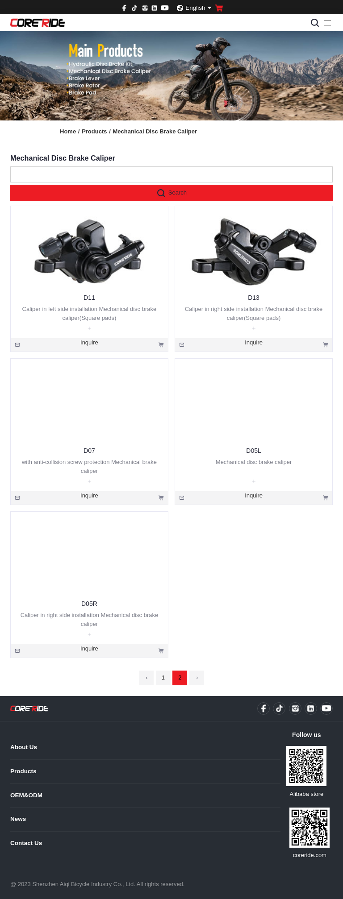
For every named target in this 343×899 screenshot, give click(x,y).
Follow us (306, 734)
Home (69, 131)
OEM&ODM (26, 795)
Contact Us (26, 843)
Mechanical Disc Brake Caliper (155, 131)
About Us (23, 747)
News (18, 819)
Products (96, 131)
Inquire (89, 342)
